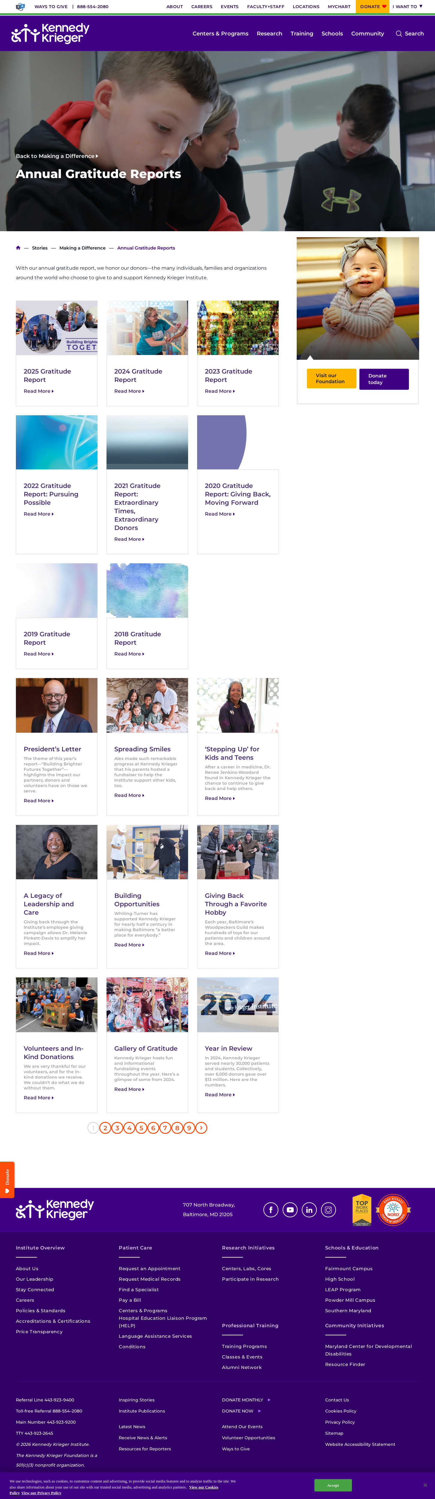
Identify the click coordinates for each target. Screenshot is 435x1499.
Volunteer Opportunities (248, 1437)
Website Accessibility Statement (360, 1444)
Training (302, 33)
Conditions (132, 1346)
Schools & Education (352, 1248)
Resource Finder (345, 1364)
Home (18, 248)
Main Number (46, 1422)
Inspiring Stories (136, 1400)
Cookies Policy (340, 1411)
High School (340, 1279)
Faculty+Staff (265, 6)
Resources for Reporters (145, 1449)
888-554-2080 (93, 6)
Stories (40, 248)
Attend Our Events (242, 1426)
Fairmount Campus (349, 1268)
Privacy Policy (340, 1422)
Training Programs (244, 1346)
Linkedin (309, 1209)
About (174, 6)
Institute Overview (40, 1248)
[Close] (425, 1485)
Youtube (290, 1209)
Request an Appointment (149, 1268)
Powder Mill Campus (350, 1300)
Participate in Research (250, 1279)
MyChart (339, 6)
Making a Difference (82, 248)
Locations (306, 6)
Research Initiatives (248, 1248)
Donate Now (238, 1411)
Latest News (132, 1426)
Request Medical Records (150, 1279)
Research (269, 33)
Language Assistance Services (155, 1336)
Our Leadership (34, 1279)
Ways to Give (51, 6)
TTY (34, 1433)
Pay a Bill (130, 1300)
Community (367, 33)
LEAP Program (343, 1289)
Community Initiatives (354, 1325)
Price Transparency (39, 1331)
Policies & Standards (41, 1310)
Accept (333, 1485)
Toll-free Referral (49, 1411)
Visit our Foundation (330, 378)
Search (414, 33)
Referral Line (45, 1400)
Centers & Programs (220, 33)
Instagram (328, 1209)
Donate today (377, 379)
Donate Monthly (242, 1400)
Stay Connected (35, 1289)
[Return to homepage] (50, 33)
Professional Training (250, 1325)
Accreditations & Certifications (53, 1321)
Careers (202, 6)
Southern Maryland (348, 1310)
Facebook (270, 1209)
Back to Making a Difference (55, 156)
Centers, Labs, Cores (247, 1268)
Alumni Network (242, 1367)
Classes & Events (242, 1357)
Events (229, 6)
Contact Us (337, 1400)
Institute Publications (142, 1411)
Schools (332, 33)
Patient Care (135, 1248)
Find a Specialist (139, 1289)
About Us (27, 1268)
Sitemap (334, 1433)
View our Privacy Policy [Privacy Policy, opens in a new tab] (41, 1493)
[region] (217, 1485)
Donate (370, 6)
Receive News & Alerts (143, 1437)
